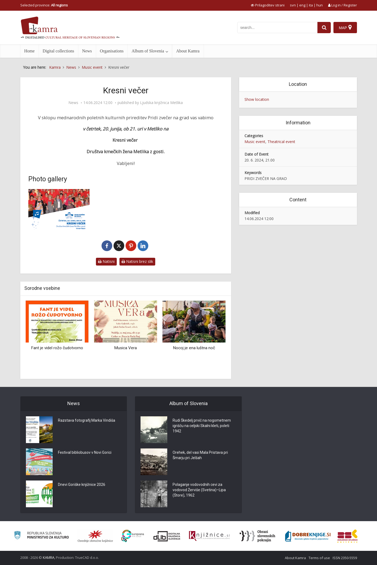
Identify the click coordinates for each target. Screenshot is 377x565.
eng (302, 5)
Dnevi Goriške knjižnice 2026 (81, 484)
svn (293, 5)
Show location (256, 99)
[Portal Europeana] (132, 536)
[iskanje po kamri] (277, 27)
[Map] (345, 27)
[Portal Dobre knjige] (308, 536)
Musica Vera (125, 347)
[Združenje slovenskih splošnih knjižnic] (209, 536)
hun (319, 5)
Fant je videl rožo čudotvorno (57, 347)
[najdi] (324, 27)
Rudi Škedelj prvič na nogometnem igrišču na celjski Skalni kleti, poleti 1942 (202, 425)
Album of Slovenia (147, 51)
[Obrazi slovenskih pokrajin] (257, 536)
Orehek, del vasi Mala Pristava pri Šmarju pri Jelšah (200, 455)
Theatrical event (281, 141)
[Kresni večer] (59, 209)
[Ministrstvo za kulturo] (41, 536)
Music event (254, 141)
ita (311, 5)
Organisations (112, 51)
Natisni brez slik (137, 261)
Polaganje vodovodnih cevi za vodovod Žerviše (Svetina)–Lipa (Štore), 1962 (199, 489)
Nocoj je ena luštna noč (194, 347)
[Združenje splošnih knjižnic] (347, 536)
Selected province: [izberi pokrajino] (44, 5)
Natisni (106, 261)
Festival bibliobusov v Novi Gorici (84, 452)
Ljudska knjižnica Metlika (161, 102)
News (87, 51)
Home (29, 51)
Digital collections (58, 51)
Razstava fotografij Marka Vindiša (86, 420)
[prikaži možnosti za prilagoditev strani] (268, 5)
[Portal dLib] (167, 536)
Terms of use (319, 557)
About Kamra (188, 51)
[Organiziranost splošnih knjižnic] (95, 536)
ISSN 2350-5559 (345, 557)
